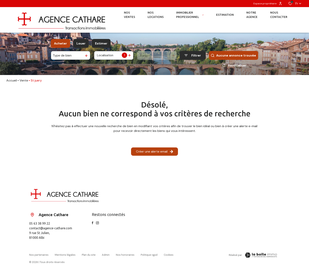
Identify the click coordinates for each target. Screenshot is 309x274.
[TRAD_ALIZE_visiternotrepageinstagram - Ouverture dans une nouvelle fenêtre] (97, 224)
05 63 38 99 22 (39, 225)
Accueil (11, 82)
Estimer (101, 43)
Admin (106, 255)
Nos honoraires (125, 255)
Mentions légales (65, 255)
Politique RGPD (149, 255)
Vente (24, 82)
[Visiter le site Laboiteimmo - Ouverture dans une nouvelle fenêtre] (261, 256)
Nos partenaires (38, 255)
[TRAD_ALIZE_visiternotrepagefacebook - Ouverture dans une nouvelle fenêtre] (92, 224)
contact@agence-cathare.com (50, 229)
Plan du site (89, 255)
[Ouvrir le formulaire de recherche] (193, 55)
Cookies (168, 255)
